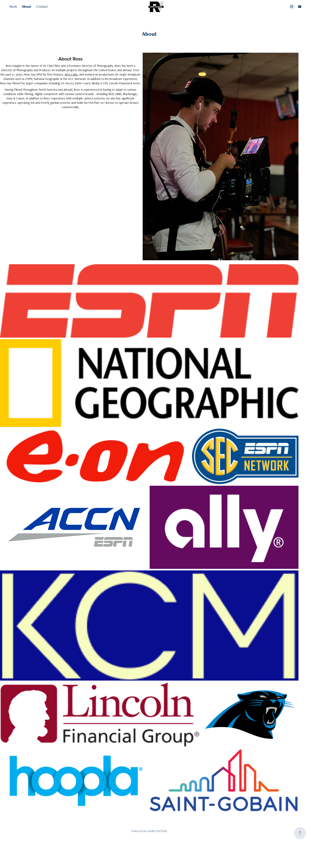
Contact (42, 6)
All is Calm (71, 74)
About (26, 6)
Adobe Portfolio (157, 831)
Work (13, 6)
